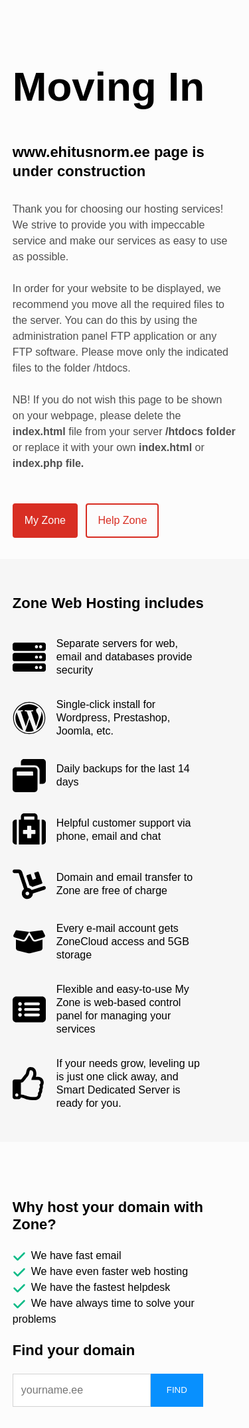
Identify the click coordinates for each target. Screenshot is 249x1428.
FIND (177, 1390)
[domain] (82, 1390)
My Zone (45, 520)
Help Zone (122, 520)
